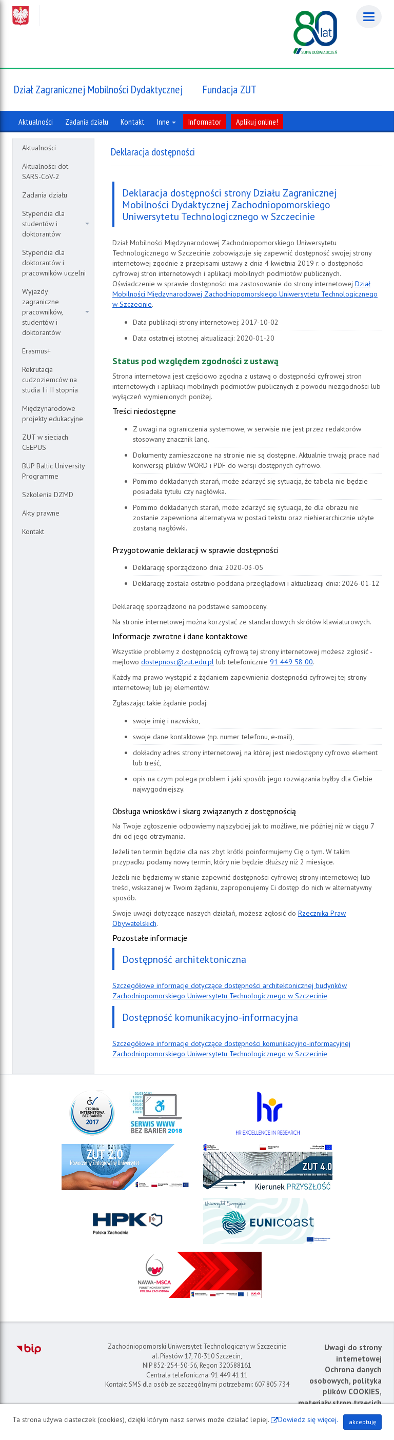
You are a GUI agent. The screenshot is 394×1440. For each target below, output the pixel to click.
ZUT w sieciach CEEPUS (45, 442)
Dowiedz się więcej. (308, 1419)
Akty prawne (41, 513)
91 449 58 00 (291, 661)
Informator (204, 121)
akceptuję (362, 1422)
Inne (166, 121)
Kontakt (33, 531)
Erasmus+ (36, 351)
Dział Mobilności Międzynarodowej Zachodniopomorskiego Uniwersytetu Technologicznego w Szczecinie (245, 294)
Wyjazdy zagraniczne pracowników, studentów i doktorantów (55, 312)
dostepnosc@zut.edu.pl (177, 661)
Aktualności (39, 147)
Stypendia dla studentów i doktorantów (55, 224)
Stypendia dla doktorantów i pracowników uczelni (54, 263)
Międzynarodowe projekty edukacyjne (52, 413)
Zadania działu (44, 195)
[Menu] (369, 16)
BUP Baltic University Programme (53, 471)
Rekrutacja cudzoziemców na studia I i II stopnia (50, 379)
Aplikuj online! (257, 121)
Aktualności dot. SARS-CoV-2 (46, 171)
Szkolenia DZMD (47, 494)
